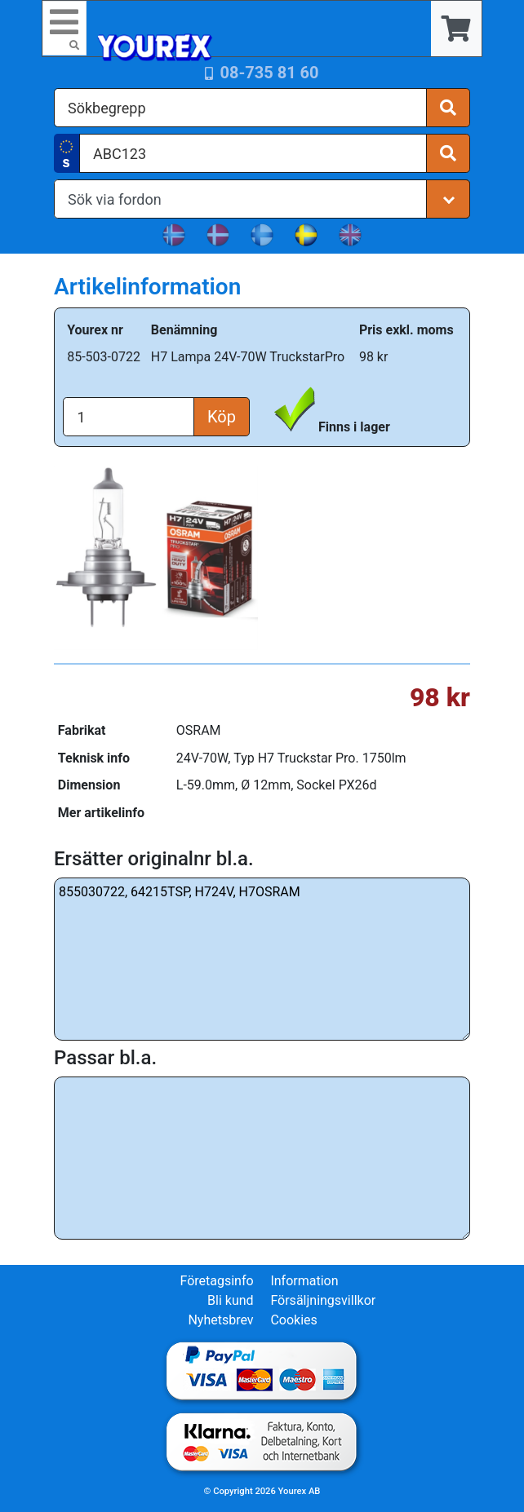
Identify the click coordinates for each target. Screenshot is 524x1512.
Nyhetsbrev (220, 1320)
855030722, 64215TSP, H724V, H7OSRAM (262, 959)
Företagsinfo (216, 1281)
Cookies (293, 1320)
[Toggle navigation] (64, 28)
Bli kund (230, 1300)
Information (304, 1281)
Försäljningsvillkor (322, 1300)
